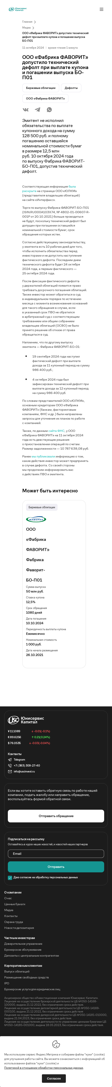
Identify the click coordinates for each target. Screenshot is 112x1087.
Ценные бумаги (14, 904)
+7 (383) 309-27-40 (27, 765)
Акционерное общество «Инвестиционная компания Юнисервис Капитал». (51, 998)
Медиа (8, 910)
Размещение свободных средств (26, 977)
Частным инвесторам (19, 938)
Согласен (54, 1078)
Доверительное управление (23, 944)
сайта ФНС (56, 431)
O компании (13, 892)
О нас (8, 898)
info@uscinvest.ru (24, 771)
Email (17, 854)
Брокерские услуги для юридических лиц (32, 989)
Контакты (11, 916)
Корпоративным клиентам (23, 966)
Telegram (19, 759)
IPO (6, 983)
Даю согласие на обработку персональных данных (46, 877)
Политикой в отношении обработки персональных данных (43, 1068)
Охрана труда (13, 922)
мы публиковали (43, 456)
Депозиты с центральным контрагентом (31, 955)
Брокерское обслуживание (22, 950)
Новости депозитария (19, 928)
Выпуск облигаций (16, 971)
